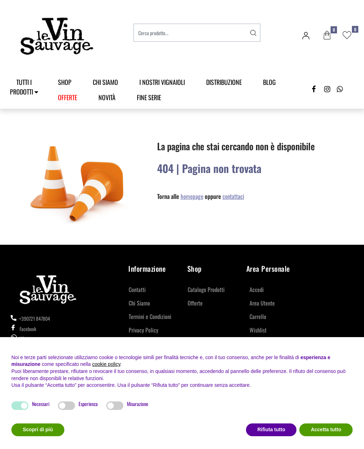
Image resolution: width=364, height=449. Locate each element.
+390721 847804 (30, 318)
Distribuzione (224, 82)
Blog (269, 82)
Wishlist (258, 330)
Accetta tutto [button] (326, 429)
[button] (327, 35)
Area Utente (262, 303)
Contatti (137, 289)
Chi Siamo (105, 82)
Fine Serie (149, 97)
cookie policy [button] (106, 364)
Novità (107, 97)
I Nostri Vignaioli (162, 82)
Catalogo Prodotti (206, 289)
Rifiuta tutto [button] (271, 429)
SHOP (64, 82)
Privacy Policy (143, 330)
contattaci (233, 196)
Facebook (23, 328)
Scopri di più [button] (38, 429)
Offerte (195, 303)
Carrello (258, 316)
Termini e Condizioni (150, 316)
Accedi (257, 289)
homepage (192, 196)
